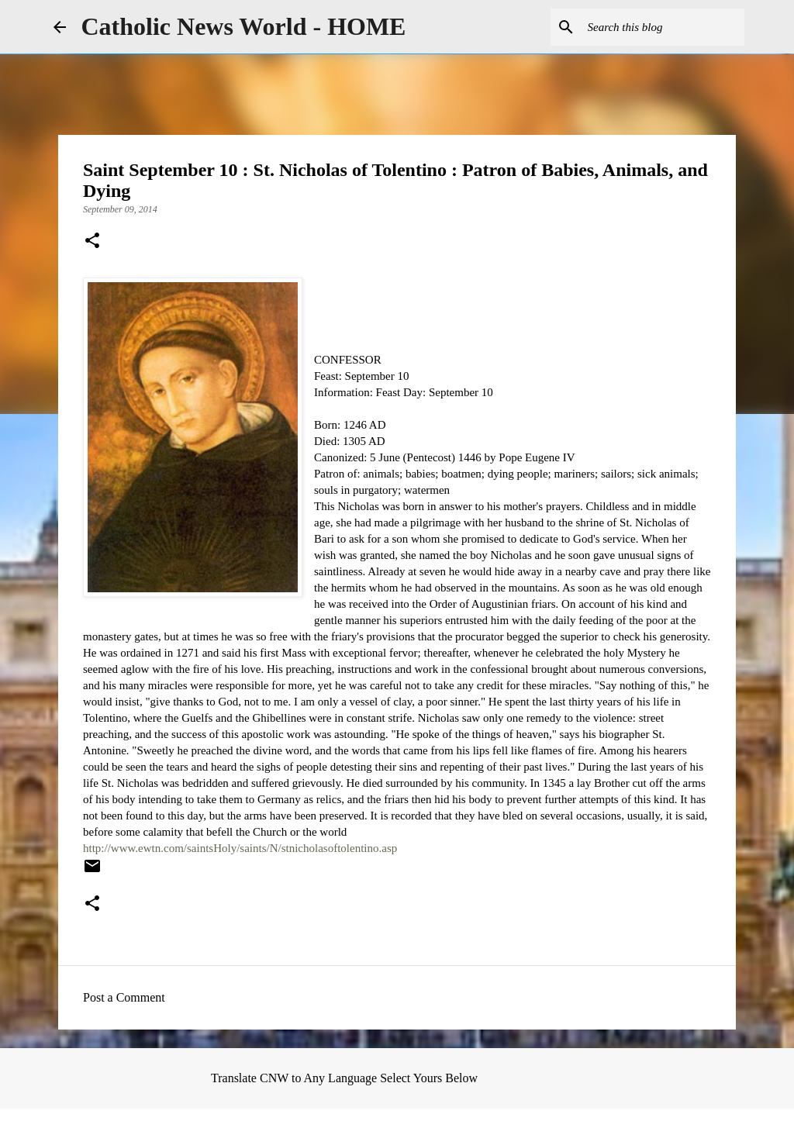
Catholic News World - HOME (243, 26)
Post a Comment (124, 997)
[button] (92, 242)
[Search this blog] (663, 27)
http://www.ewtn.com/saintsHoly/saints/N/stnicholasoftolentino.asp (240, 848)
